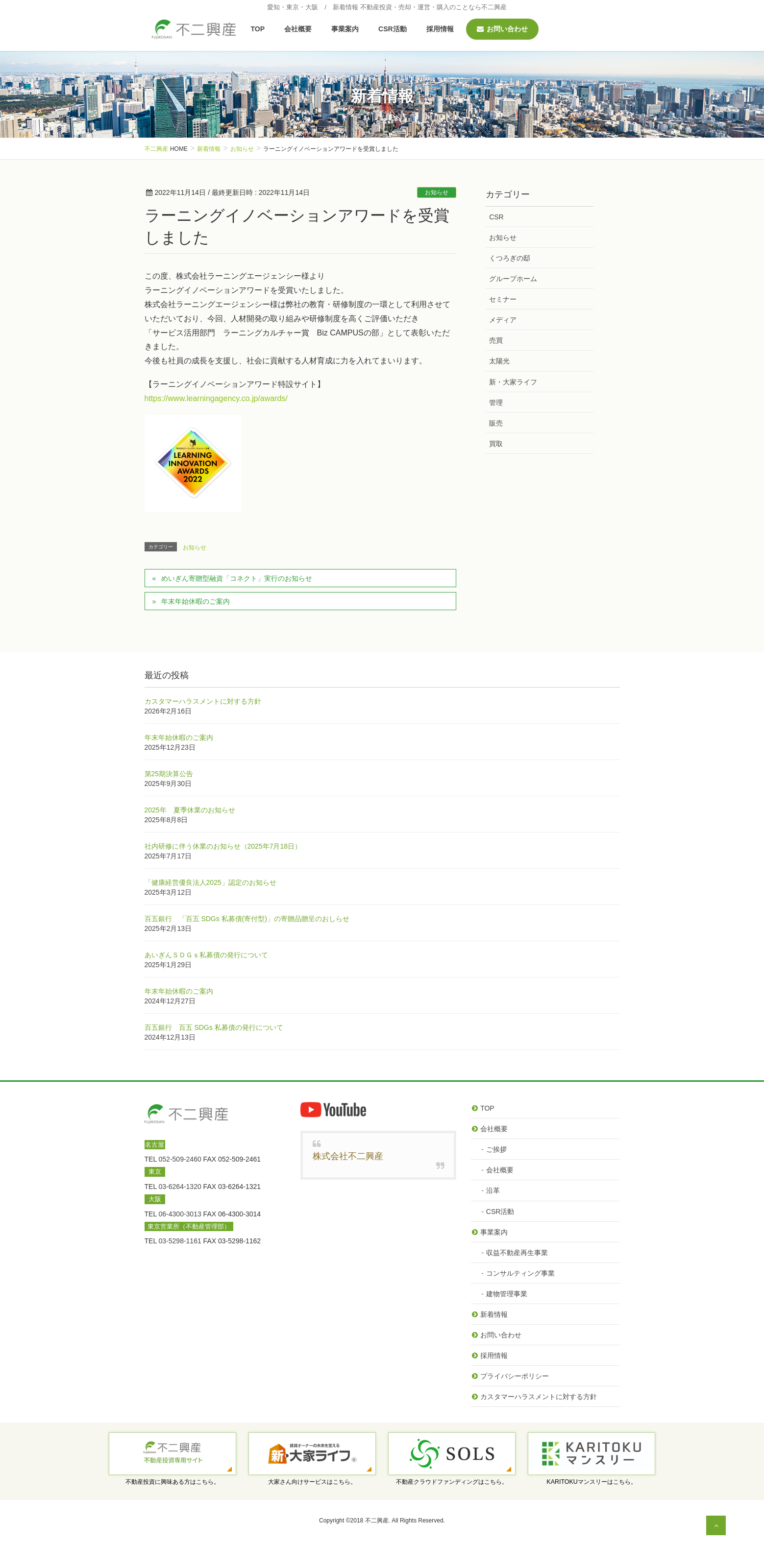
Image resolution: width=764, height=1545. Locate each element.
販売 (496, 423)
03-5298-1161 (180, 1241)
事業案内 (494, 1232)
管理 (496, 402)
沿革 (493, 1190)
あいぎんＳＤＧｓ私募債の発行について (206, 955)
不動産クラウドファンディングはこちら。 (452, 1481)
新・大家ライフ (513, 382)
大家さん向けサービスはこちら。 (312, 1481)
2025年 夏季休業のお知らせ (190, 810)
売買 (496, 340)
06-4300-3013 (180, 1214)
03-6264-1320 (180, 1186)
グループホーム (513, 279)
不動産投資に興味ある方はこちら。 (172, 1481)
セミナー (503, 299)
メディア (503, 320)
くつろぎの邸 (509, 258)
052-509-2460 (180, 1159)
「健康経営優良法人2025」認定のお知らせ (210, 882)
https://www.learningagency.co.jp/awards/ (216, 398)
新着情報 (494, 1314)
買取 (496, 444)
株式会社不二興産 (348, 1156)
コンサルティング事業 (520, 1273)
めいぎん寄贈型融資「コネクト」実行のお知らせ (236, 578)
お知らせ (436, 192)
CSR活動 (500, 1211)
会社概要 (494, 1129)
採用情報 (494, 1355)
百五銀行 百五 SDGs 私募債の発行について (214, 1027)
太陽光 (499, 361)
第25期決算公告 (169, 774)
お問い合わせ (500, 1335)
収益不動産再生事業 (517, 1253)
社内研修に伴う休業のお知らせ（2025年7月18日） (223, 846)
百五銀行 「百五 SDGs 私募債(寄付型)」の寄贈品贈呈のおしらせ (247, 919)
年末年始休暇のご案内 (195, 601)
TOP (487, 1108)
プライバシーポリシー (514, 1376)
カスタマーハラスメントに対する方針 (203, 701)
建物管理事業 (506, 1294)
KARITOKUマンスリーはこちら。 (591, 1481)
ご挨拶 (496, 1149)
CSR (496, 217)
